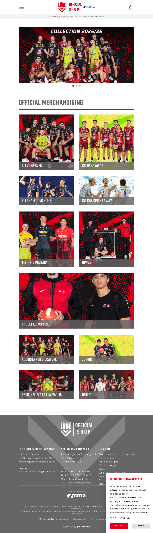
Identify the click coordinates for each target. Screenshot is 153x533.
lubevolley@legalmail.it (80, 482)
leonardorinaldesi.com (83, 519)
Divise (102, 469)
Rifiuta (141, 526)
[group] (76, 55)
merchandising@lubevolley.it (41, 471)
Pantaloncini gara (108, 461)
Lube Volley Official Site (113, 472)
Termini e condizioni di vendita (116, 454)
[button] (73, 86)
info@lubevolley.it (77, 479)
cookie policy (121, 494)
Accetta (118, 526)
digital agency (76, 527)
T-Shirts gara (106, 458)
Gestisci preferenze (120, 518)
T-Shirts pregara (108, 465)
